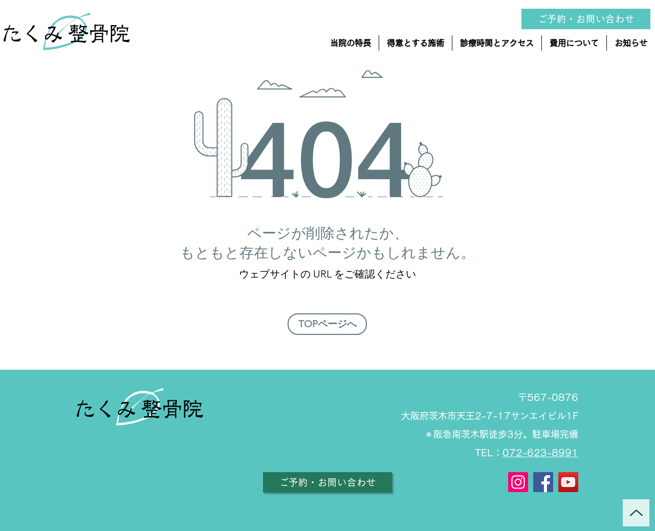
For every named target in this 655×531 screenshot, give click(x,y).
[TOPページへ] (327, 324)
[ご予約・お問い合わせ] (327, 482)
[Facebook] (543, 482)
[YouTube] (568, 482)
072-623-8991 (540, 452)
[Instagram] (518, 482)
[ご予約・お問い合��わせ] (585, 19)
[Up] (636, 513)
